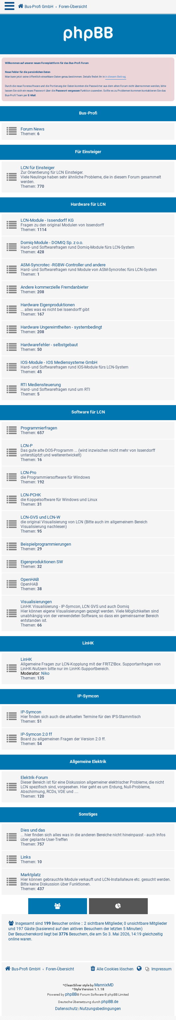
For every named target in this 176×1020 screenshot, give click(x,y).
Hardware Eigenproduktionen (48, 304)
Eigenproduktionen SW (42, 561)
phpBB (71, 994)
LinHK (88, 642)
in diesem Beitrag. (115, 76)
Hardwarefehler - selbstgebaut (49, 344)
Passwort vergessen (68, 90)
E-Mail (32, 95)
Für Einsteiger (88, 151)
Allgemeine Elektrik (88, 761)
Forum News (32, 129)
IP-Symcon (88, 695)
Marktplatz (31, 874)
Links (26, 857)
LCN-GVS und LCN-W (40, 517)
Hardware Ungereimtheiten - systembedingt (61, 327)
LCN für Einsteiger (37, 167)
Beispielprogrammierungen (46, 544)
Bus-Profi (88, 113)
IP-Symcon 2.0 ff (36, 734)
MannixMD (104, 985)
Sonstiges (88, 814)
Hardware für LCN (88, 204)
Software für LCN (88, 411)
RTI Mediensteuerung (41, 384)
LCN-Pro (28, 472)
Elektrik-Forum (34, 777)
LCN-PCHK (31, 494)
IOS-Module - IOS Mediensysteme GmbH (59, 362)
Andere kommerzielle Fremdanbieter (54, 287)
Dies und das (33, 830)
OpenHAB (30, 579)
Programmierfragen (39, 427)
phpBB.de (109, 1001)
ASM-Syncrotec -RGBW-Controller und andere (63, 264)
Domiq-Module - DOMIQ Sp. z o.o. (52, 242)
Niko (45, 673)
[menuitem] (158, 969)
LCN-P (27, 445)
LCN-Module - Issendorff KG (47, 220)
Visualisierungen (36, 601)
